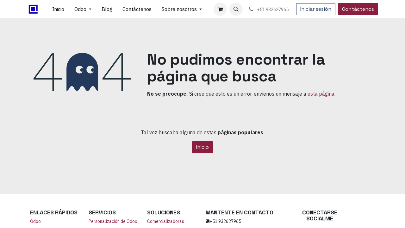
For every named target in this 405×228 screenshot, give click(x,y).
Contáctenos (358, 9)
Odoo (35, 221)
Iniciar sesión (315, 9)
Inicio (202, 147)
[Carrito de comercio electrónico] (220, 9)
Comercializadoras (165, 221)
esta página (321, 94)
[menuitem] (58, 9)
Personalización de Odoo (113, 221)
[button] (236, 9)
